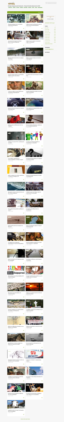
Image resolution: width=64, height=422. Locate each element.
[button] (23, 28)
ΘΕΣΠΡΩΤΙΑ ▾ (10, 7)
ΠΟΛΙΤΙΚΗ (17, 7)
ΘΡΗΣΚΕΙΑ (29, 7)
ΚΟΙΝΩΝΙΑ (21, 7)
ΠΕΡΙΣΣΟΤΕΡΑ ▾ (40, 7)
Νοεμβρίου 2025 (47, 37)
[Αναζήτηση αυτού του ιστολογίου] (52, 3)
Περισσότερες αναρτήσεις (25, 419)
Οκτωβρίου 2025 (47, 39)
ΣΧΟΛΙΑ (36, 7)
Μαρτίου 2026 (47, 31)
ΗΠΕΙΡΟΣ (14, 7)
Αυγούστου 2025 (47, 42)
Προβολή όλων (40, 12)
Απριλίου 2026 (47, 29)
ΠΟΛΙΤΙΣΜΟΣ (25, 7)
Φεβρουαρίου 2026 (47, 32)
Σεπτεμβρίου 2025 (47, 40)
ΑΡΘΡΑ (33, 7)
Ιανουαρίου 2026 (47, 34)
